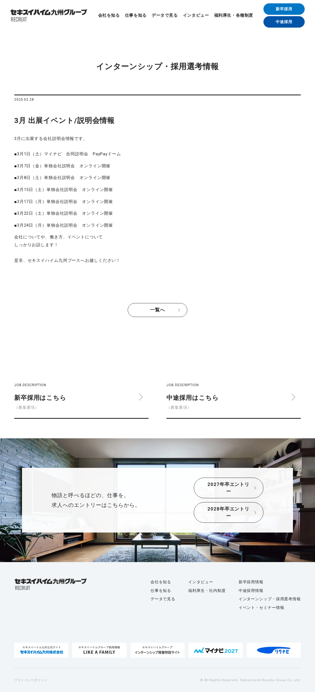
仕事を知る (136, 15)
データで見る (165, 15)
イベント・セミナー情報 (261, 607)
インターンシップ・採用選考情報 (270, 599)
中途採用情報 (251, 590)
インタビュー (196, 15)
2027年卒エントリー (228, 488)
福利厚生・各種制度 (233, 15)
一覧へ (157, 310)
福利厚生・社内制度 (207, 590)
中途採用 (284, 22)
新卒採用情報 (251, 582)
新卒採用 (284, 9)
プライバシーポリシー (30, 680)
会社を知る (109, 15)
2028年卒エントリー (228, 512)
